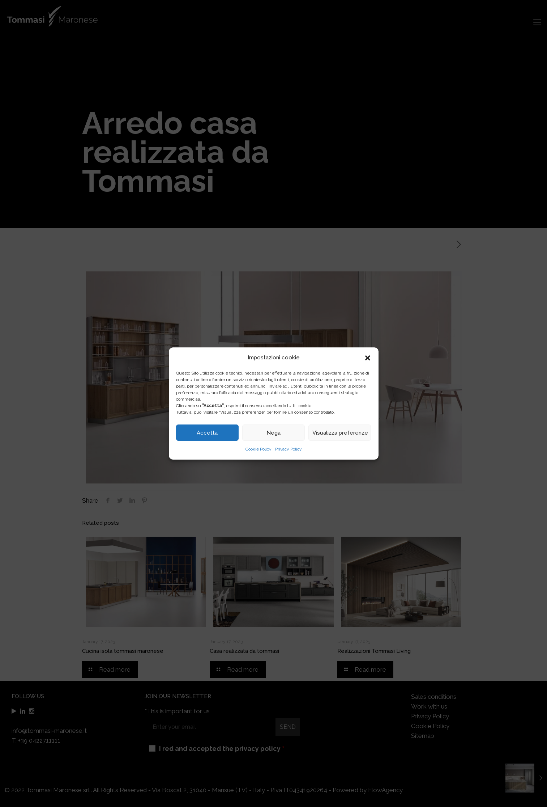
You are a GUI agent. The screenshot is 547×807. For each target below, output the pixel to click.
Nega (273, 433)
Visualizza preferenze (340, 433)
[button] (367, 358)
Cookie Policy (258, 449)
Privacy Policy (288, 449)
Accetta (207, 433)
